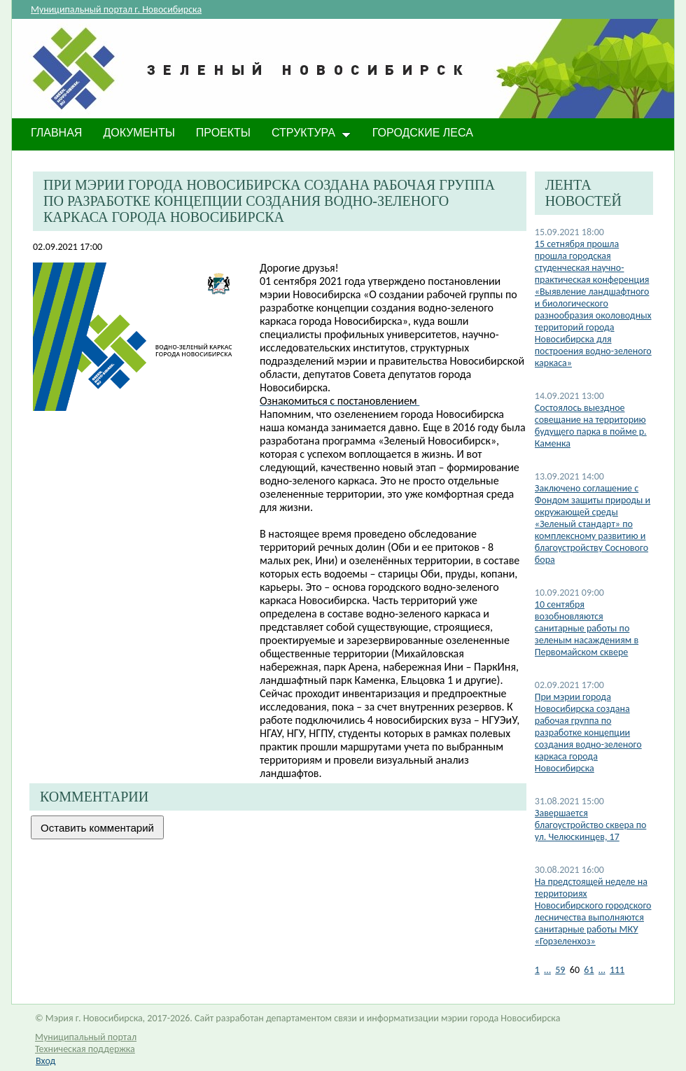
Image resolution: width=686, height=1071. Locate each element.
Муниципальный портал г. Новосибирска (116, 9)
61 (589, 970)
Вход (45, 1061)
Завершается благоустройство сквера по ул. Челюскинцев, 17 (591, 825)
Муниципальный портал (85, 1037)
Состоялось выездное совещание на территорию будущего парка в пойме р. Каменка (591, 425)
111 (617, 970)
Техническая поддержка (85, 1049)
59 (560, 970)
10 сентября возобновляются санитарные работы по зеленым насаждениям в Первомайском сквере (586, 628)
